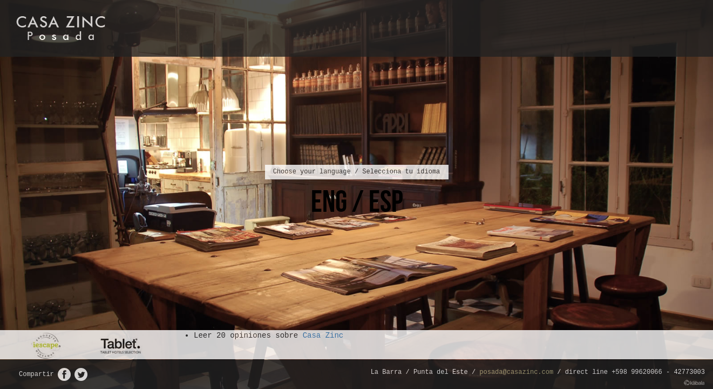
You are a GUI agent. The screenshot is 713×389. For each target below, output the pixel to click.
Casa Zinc (323, 335)
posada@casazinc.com (516, 372)
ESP (386, 201)
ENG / (340, 201)
